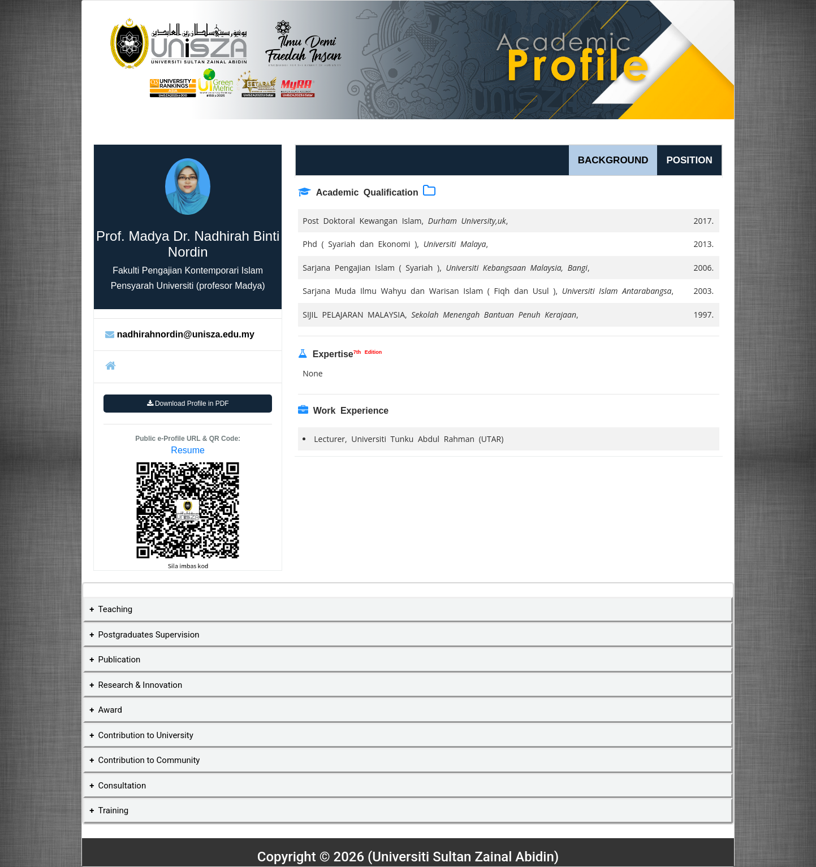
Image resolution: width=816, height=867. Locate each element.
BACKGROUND (613, 160)
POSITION (689, 160)
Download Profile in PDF (188, 404)
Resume (188, 450)
